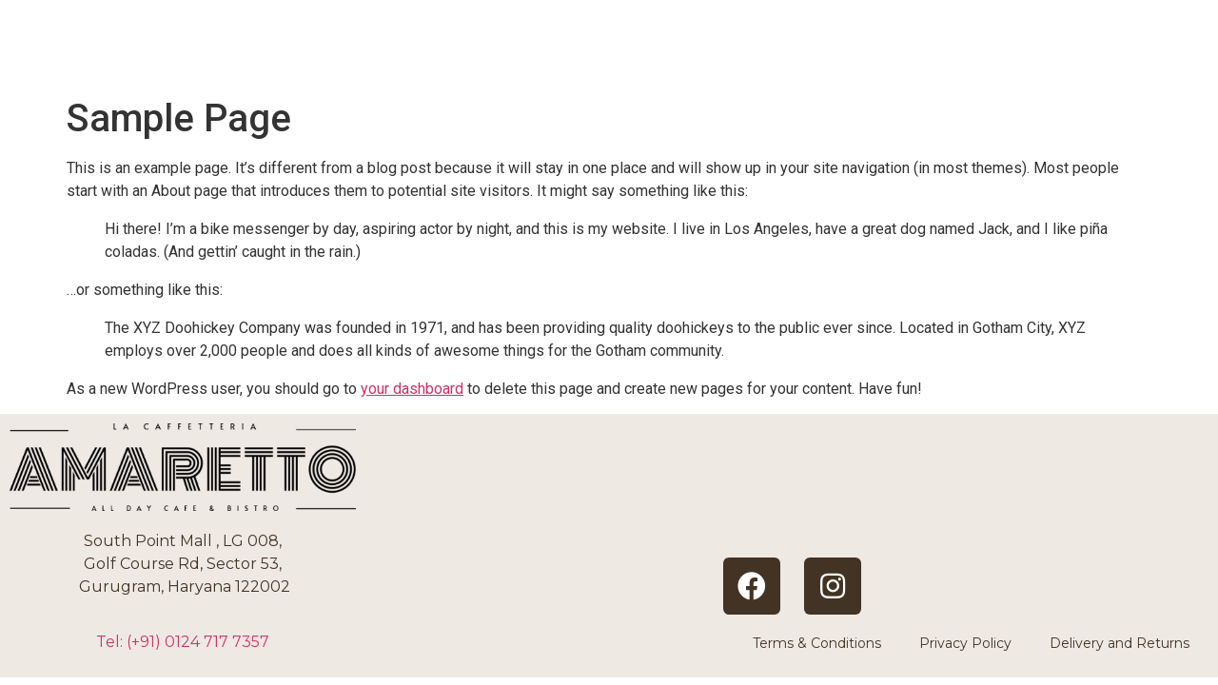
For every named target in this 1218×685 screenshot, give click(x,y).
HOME (652, 56)
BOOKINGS (934, 56)
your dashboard (412, 389)
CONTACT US (1101, 56)
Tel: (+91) (182, 642)
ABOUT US (781, 56)
